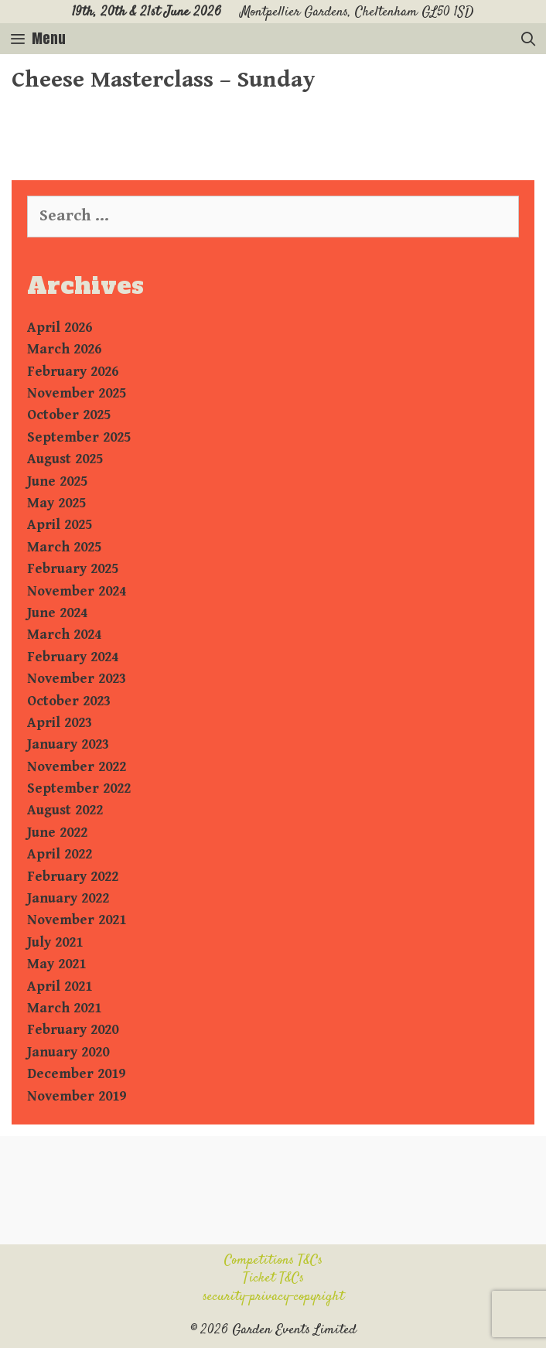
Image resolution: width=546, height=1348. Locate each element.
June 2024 (57, 613)
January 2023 (68, 744)
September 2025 (79, 437)
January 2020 (68, 1052)
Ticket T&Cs (273, 1278)
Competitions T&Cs (273, 1261)
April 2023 (59, 723)
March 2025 (64, 547)
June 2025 (57, 481)
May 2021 (56, 964)
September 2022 (79, 788)
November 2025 (76, 393)
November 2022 (76, 767)
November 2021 (76, 920)
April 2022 (59, 854)
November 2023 (76, 679)
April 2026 (59, 327)
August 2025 (65, 459)
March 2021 (64, 1008)
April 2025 (59, 525)
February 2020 (72, 1030)
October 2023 (69, 701)
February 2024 (72, 657)
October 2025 (69, 415)
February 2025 (72, 569)
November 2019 (76, 1096)
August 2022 (65, 810)
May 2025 (56, 503)
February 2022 (72, 877)
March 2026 (64, 349)
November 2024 (76, 591)
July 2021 (55, 942)
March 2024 (64, 634)
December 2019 (76, 1074)
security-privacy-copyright (273, 1297)
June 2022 (57, 832)
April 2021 (59, 986)
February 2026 (72, 371)
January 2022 (68, 898)
